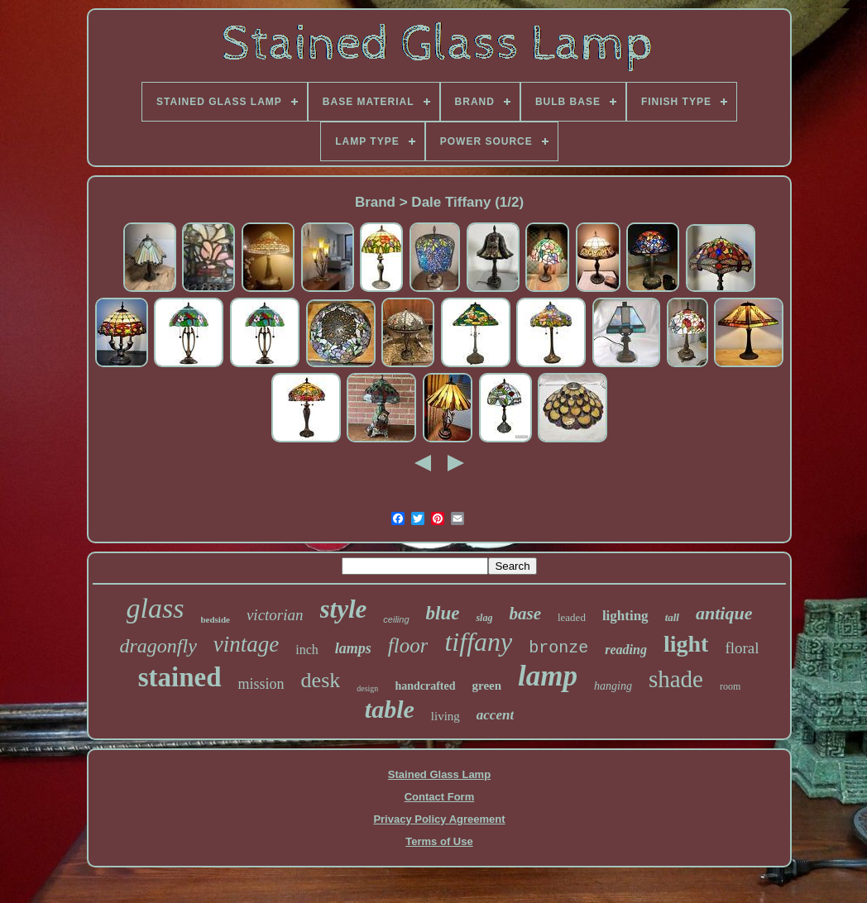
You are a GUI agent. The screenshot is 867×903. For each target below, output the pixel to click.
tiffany (478, 642)
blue (443, 613)
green (487, 685)
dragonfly (157, 646)
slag (484, 618)
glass (155, 608)
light (685, 644)
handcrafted (425, 686)
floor (408, 645)
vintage (246, 644)
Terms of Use (438, 841)
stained (180, 677)
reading (626, 650)
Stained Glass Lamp (439, 774)
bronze (558, 647)
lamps (353, 648)
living (445, 716)
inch (307, 650)
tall (672, 617)
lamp (547, 676)
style (343, 609)
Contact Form (440, 797)
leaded (572, 617)
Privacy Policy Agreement (439, 819)
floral (742, 648)
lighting (625, 616)
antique (724, 613)
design (367, 688)
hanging (613, 686)
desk (321, 680)
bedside (214, 619)
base (525, 614)
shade (676, 679)
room (730, 686)
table (389, 709)
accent (495, 715)
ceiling (396, 619)
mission (261, 684)
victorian (275, 615)
